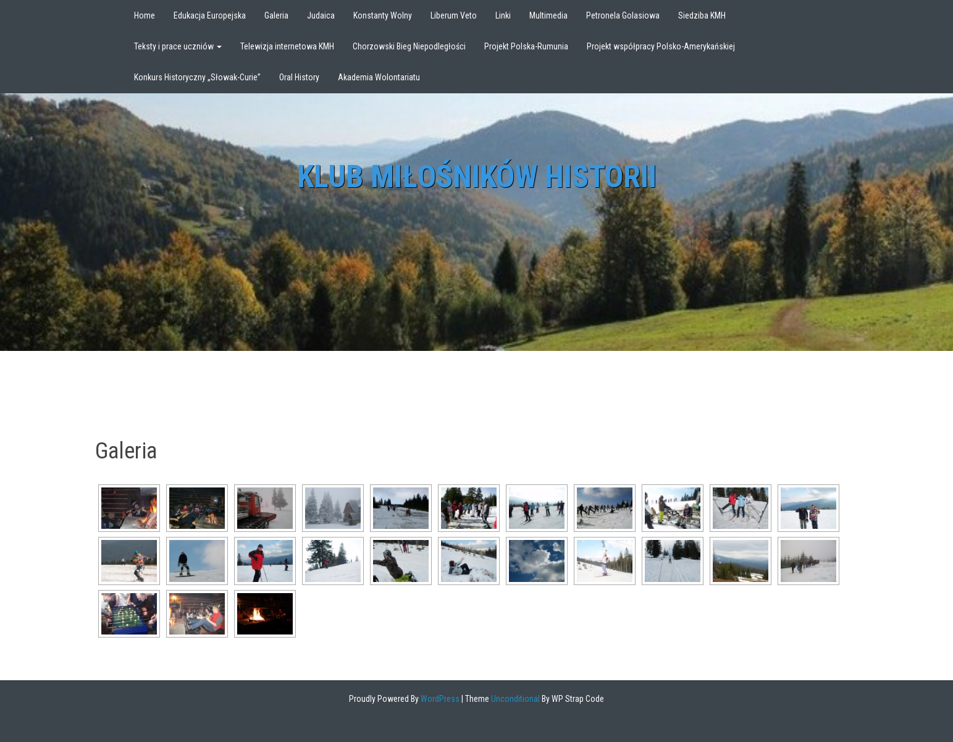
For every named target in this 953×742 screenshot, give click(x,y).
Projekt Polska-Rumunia (526, 46)
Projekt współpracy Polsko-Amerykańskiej (661, 46)
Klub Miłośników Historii (477, 177)
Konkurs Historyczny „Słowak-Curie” (197, 77)
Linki (503, 15)
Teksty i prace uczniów (178, 46)
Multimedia (548, 15)
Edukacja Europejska (210, 15)
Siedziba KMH (702, 15)
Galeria (276, 15)
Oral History (299, 77)
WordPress (439, 699)
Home (144, 15)
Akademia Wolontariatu (379, 77)
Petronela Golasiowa (623, 15)
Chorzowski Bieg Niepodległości (409, 46)
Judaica (321, 15)
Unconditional (514, 699)
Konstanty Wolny (382, 15)
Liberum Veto (453, 15)
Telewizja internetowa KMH (287, 46)
